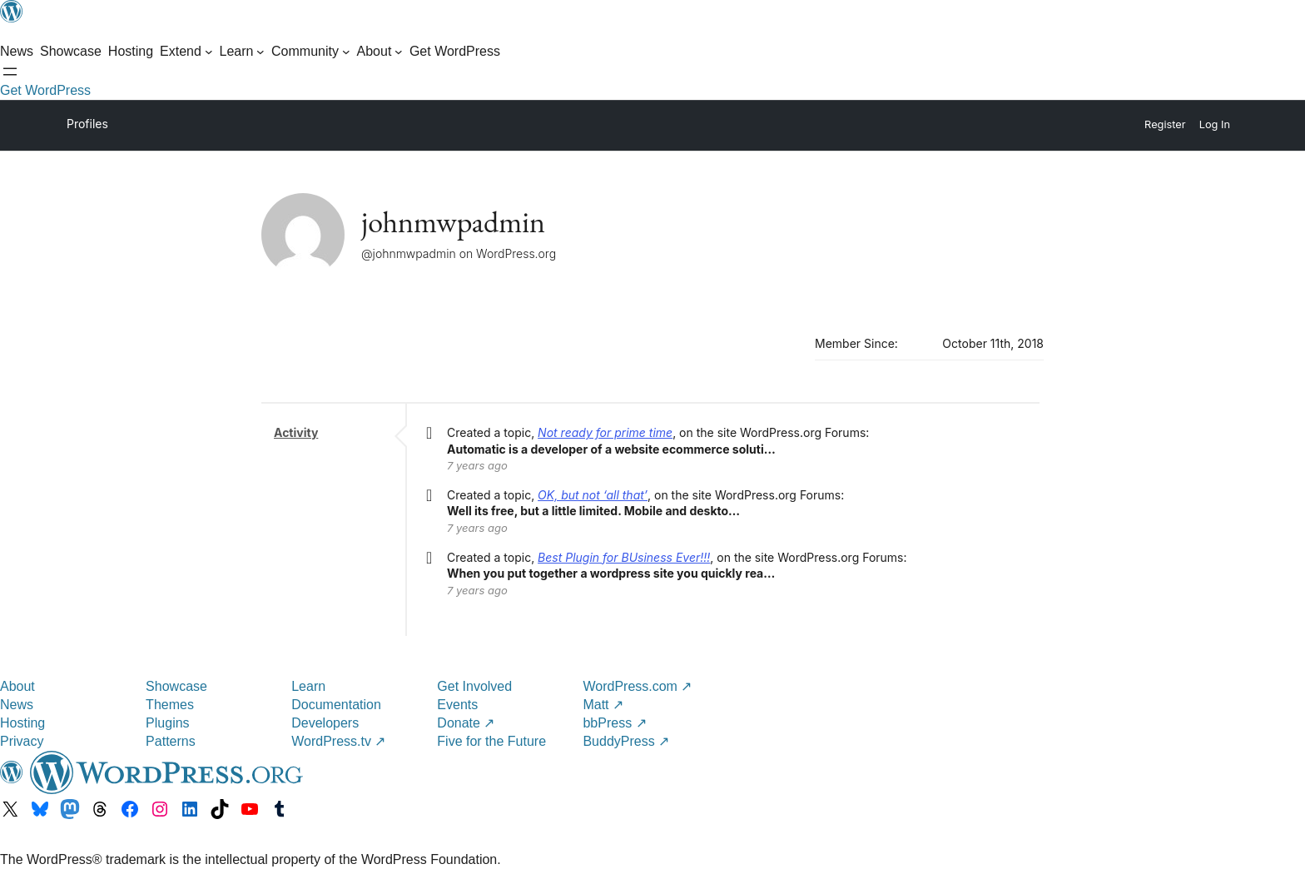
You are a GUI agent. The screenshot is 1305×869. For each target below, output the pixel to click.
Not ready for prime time (605, 432)
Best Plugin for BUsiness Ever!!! (624, 557)
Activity (296, 432)
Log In (1214, 124)
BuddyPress (626, 741)
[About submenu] (380, 52)
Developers (325, 723)
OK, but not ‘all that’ (593, 495)
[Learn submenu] (242, 52)
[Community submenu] (310, 52)
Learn (308, 686)
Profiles (87, 124)
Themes (170, 705)
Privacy (21, 741)
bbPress (614, 723)
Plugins (167, 723)
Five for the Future (491, 741)
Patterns (171, 741)
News (16, 705)
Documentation (336, 705)
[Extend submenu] (186, 52)
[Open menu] (10, 72)
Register (1165, 124)
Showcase (176, 686)
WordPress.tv (338, 741)
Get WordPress (45, 90)
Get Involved (474, 686)
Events (457, 705)
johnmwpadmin (453, 221)
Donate (465, 723)
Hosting (22, 723)
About (17, 686)
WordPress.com (637, 686)
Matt (603, 705)
